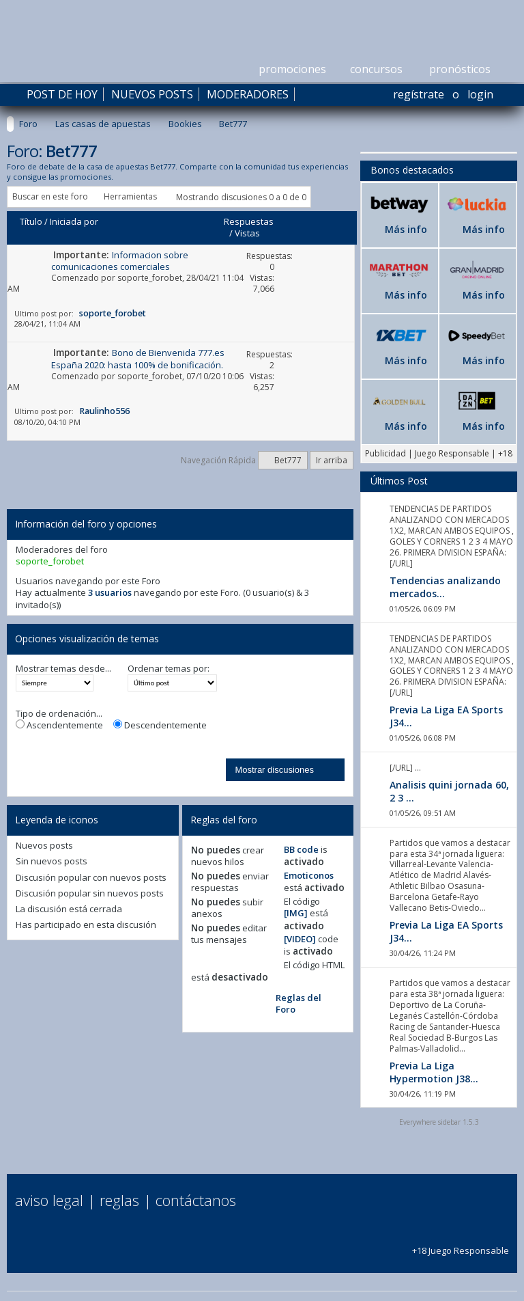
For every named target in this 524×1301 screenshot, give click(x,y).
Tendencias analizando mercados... (445, 587)
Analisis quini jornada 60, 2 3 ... (449, 791)
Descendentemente (160, 725)
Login (480, 94)
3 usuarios (110, 592)
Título (31, 221)
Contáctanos (196, 1200)
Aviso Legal (49, 1200)
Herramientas (130, 196)
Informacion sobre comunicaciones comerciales (119, 261)
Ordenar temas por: (168, 668)
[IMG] (296, 913)
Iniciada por (74, 221)
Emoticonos (309, 875)
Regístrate (418, 94)
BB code (301, 849)
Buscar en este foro (50, 196)
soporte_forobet (149, 278)
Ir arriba (331, 460)
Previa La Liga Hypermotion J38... (434, 1072)
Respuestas (249, 221)
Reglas (119, 1200)
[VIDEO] (300, 939)
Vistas (247, 233)
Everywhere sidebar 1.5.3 (439, 1122)
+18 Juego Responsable (460, 1245)
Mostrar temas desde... (63, 668)
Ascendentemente (59, 725)
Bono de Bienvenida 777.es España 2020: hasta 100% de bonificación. (137, 358)
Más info (406, 229)
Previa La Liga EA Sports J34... (446, 716)
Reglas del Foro (298, 1003)
